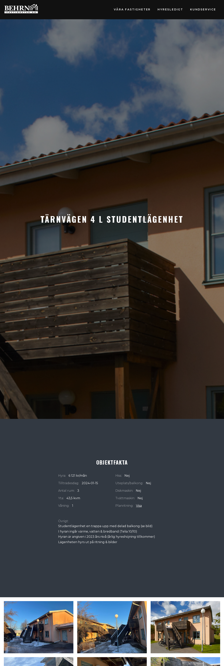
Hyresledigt (170, 9)
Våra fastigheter (132, 9)
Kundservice (203, 9)
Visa (139, 505)
